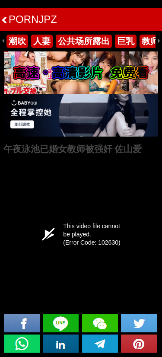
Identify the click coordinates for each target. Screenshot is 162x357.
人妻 (42, 41)
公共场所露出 (84, 41)
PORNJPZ (29, 19)
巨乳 (125, 41)
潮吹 (17, 41)
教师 (150, 41)
